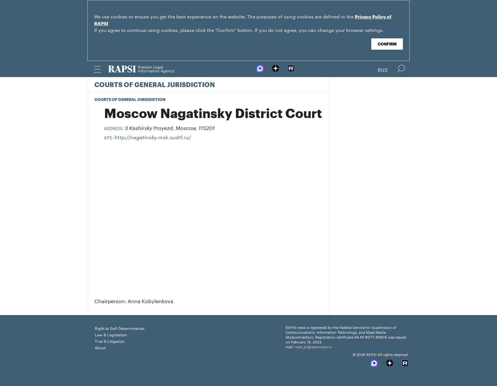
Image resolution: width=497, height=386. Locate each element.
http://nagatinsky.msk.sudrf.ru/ (152, 137)
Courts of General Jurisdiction (154, 85)
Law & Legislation (111, 334)
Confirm (387, 44)
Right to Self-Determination (119, 328)
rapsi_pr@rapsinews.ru (313, 346)
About (100, 347)
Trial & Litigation (109, 341)
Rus (383, 69)
